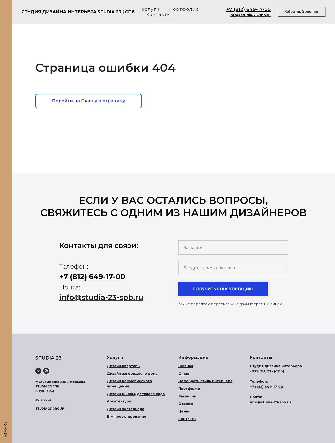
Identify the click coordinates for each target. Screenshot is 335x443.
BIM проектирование (126, 416)
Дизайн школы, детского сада (136, 394)
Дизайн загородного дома (132, 373)
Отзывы (185, 404)
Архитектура (119, 401)
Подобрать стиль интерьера (205, 381)
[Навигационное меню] (6, 7)
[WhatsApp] (46, 371)
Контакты (158, 14)
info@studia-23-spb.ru (250, 15)
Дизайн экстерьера (125, 409)
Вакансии (187, 396)
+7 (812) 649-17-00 (248, 9)
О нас (183, 373)
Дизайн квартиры (123, 366)
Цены (183, 411)
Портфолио (184, 9)
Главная (185, 366)
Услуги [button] (151, 9)
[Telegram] (38, 371)
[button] (301, 12)
